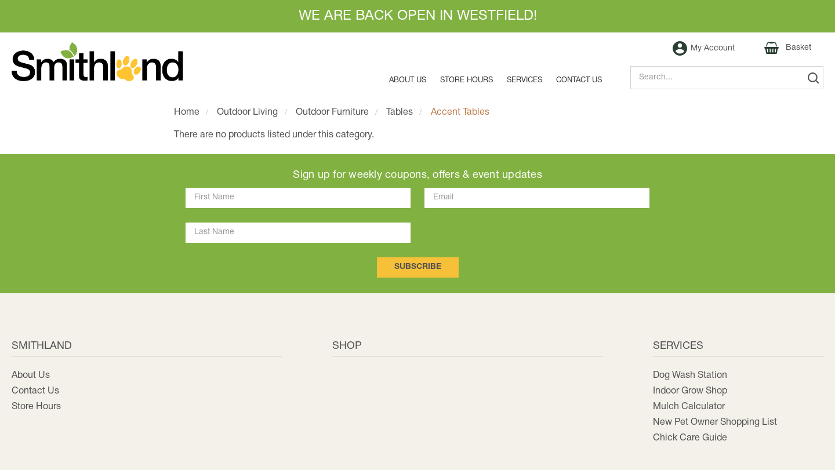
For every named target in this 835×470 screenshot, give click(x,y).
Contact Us (35, 391)
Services (524, 80)
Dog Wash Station (690, 375)
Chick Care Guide (690, 438)
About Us (407, 80)
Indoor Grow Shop (690, 391)
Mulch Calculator (689, 407)
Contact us (579, 80)
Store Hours (466, 80)
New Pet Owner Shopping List (715, 422)
